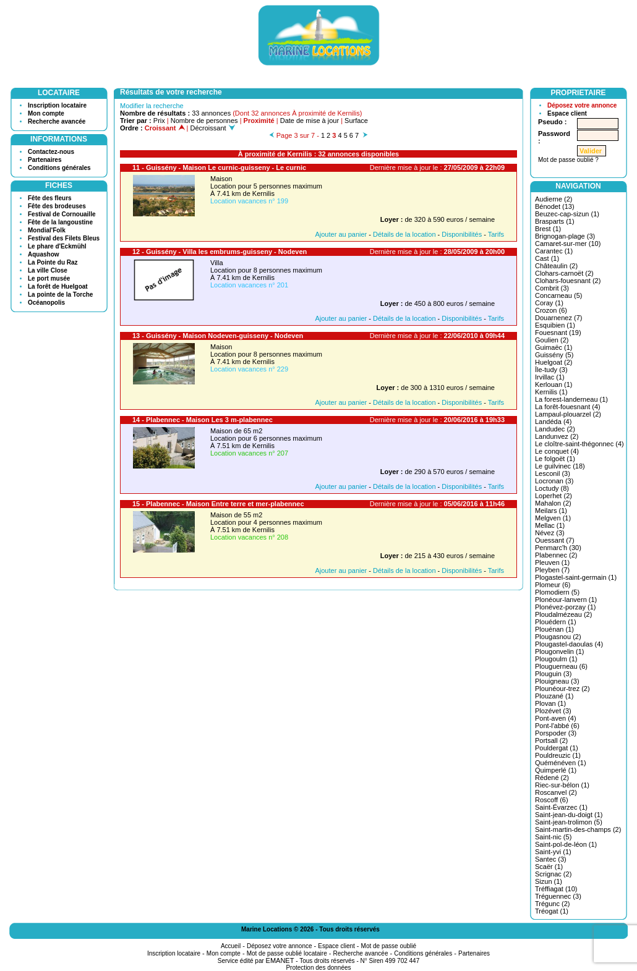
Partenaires (44, 159)
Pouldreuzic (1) (558, 755)
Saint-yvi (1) (553, 851)
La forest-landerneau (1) (571, 399)
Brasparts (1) (555, 221)
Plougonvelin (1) (559, 651)
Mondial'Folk (47, 230)
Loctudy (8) (552, 488)
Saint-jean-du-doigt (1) (568, 814)
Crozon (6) (551, 310)
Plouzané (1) (554, 696)
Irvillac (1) (550, 377)
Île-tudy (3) (551, 369)
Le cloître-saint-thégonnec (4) (579, 443)
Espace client (567, 113)
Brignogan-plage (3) (565, 236)
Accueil (231, 946)
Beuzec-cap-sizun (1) (567, 214)
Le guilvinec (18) (560, 466)
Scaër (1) (549, 866)
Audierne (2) (554, 199)
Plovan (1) (550, 703)
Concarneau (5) (558, 295)
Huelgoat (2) (554, 362)
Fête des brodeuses (57, 206)
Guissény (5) (554, 354)
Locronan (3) (554, 481)
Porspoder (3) (555, 733)
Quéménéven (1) (560, 762)
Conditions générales (59, 167)
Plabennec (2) (556, 555)
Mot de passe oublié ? (568, 159)
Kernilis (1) (551, 392)
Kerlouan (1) (554, 384)
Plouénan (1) (554, 629)
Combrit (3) (552, 288)
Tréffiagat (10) (556, 889)
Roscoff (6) (551, 800)
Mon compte (46, 113)
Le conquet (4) (557, 451)
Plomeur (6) (552, 584)
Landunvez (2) (556, 436)
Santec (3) (550, 859)
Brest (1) (548, 228)
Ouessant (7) (555, 540)
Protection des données (318, 967)
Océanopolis (46, 302)
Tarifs (496, 234)
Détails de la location (404, 234)
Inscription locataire (57, 105)
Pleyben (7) (552, 570)
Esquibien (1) (555, 325)
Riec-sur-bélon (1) (562, 785)
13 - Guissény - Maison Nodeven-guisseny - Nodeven (217, 335)
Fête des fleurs (50, 198)
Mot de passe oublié (389, 946)
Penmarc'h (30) (558, 547)
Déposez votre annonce (582, 105)
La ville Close (47, 270)
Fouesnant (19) (558, 332)
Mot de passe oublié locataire (287, 953)
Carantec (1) (554, 251)
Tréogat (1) (551, 911)
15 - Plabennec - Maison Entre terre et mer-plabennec (218, 503)
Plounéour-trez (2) (562, 688)
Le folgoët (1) (555, 458)
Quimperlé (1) (555, 770)
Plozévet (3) (553, 710)
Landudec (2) (555, 429)
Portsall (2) (551, 740)
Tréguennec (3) (558, 896)
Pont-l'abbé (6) (557, 725)
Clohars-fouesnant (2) (568, 280)
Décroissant (212, 128)
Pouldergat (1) (556, 748)
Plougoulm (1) (556, 659)
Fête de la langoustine (60, 222)
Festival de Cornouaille (61, 214)
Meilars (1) (551, 510)
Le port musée (49, 278)
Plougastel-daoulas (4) (569, 644)
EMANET (280, 960)
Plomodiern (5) (557, 592)
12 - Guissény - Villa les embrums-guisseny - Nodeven (219, 251)
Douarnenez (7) (558, 317)
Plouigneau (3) (557, 681)
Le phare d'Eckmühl (57, 246)
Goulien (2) (551, 340)
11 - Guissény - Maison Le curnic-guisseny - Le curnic (219, 167)
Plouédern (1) (555, 621)
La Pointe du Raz (53, 262)
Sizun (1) (548, 881)
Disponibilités (462, 234)
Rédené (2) (552, 777)
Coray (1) (549, 303)
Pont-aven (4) (555, 718)
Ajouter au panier (341, 234)
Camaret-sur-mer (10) (568, 243)
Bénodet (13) (555, 206)
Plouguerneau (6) (561, 666)
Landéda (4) (553, 421)
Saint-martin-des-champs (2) (578, 829)
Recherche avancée (56, 121)
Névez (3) (550, 532)
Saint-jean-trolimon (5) (568, 822)
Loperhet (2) (553, 495)
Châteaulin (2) (556, 265)
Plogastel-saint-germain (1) (576, 577)
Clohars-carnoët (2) (564, 273)
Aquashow (43, 254)
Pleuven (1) (552, 562)
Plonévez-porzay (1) (565, 607)
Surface (356, 120)
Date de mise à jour (309, 120)
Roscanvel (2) (556, 792)
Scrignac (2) (553, 874)
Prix (159, 120)
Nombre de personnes (204, 120)
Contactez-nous (51, 151)
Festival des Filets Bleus (64, 238)
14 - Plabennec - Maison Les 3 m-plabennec (202, 419)
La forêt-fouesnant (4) (568, 406)
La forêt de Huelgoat (58, 286)
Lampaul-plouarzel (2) (568, 414)
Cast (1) (547, 258)
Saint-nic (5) (553, 837)
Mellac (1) (550, 525)
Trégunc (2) (552, 903)
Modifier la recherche (152, 105)
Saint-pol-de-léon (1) (566, 844)
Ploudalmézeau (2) (563, 614)
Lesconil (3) (552, 473)
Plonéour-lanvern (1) (566, 599)
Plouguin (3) (553, 673)
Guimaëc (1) (554, 347)
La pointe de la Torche (60, 294)
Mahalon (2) (553, 503)
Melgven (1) (553, 518)
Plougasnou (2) (558, 636)
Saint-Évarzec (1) (561, 807)
